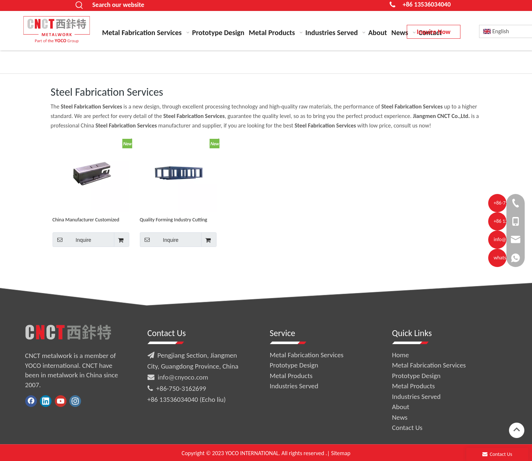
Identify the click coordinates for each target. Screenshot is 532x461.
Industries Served (294, 386)
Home (400, 355)
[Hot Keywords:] (79, 5)
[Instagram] (75, 401)
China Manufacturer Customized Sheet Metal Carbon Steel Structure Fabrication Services (89, 220)
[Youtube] (60, 401)
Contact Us (407, 427)
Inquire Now (433, 32)
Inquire (72, 239)
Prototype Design (294, 365)
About (400, 407)
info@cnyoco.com (183, 377)
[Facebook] (31, 401)
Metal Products (291, 376)
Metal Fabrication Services (307, 355)
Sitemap (341, 453)
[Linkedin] (45, 401)
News (399, 417)
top (517, 430)
